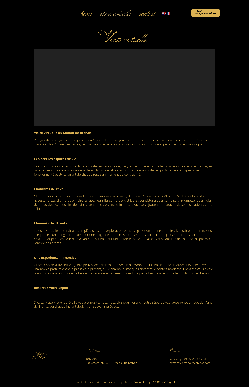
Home (86, 13)
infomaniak (137, 382)
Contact (146, 13)
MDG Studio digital (163, 382)
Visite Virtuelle (115, 13)
